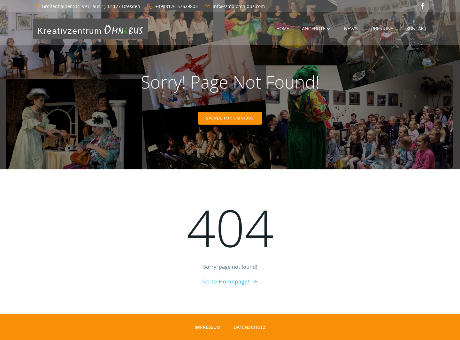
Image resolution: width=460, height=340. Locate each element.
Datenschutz (249, 327)
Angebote (316, 28)
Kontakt (416, 28)
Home (282, 28)
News (351, 28)
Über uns (382, 28)
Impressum (208, 327)
